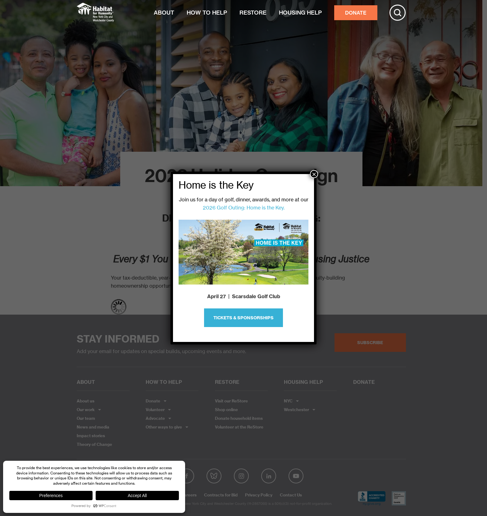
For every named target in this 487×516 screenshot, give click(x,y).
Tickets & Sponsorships (243, 318)
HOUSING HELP (300, 12)
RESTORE (252, 12)
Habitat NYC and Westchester (95, 12)
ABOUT (164, 12)
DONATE (355, 13)
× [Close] (314, 174)
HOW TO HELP (207, 12)
